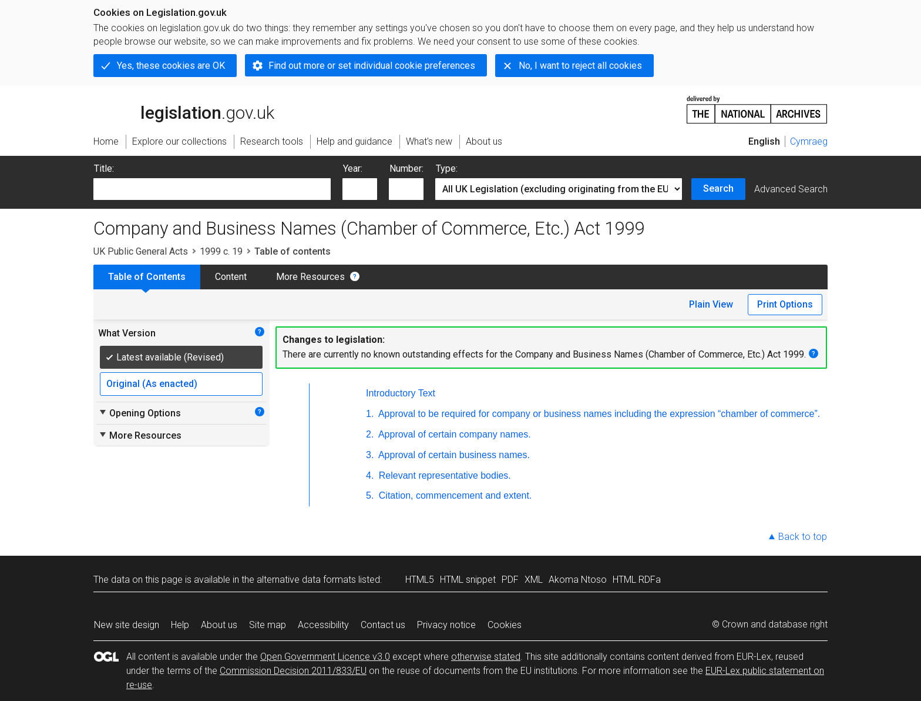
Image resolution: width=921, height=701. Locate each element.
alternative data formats (306, 579)
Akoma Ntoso (578, 579)
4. (370, 475)
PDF (510, 579)
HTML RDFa (637, 579)
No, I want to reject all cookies (580, 65)
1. (370, 414)
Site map (267, 624)
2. (370, 434)
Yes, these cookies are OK (171, 65)
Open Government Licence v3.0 (325, 656)
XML (534, 579)
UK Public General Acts (140, 251)
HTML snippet (468, 579)
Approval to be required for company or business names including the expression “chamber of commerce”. (598, 414)
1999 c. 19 (221, 251)
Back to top (802, 536)
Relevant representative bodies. (443, 475)
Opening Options (139, 413)
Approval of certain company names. (453, 434)
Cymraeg (809, 141)
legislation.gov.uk (183, 109)
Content (231, 276)
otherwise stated (485, 656)
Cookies (505, 624)
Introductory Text (400, 393)
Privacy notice (446, 624)
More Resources (310, 276)
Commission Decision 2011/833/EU (293, 670)
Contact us (383, 624)
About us (219, 624)
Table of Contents (147, 276)
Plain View (711, 304)
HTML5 (419, 579)
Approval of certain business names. (452, 455)
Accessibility (323, 624)
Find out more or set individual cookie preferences (371, 65)
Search (718, 188)
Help (180, 624)
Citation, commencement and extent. (454, 495)
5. (370, 495)
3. (370, 455)
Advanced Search (791, 189)
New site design (126, 624)
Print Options (785, 304)
